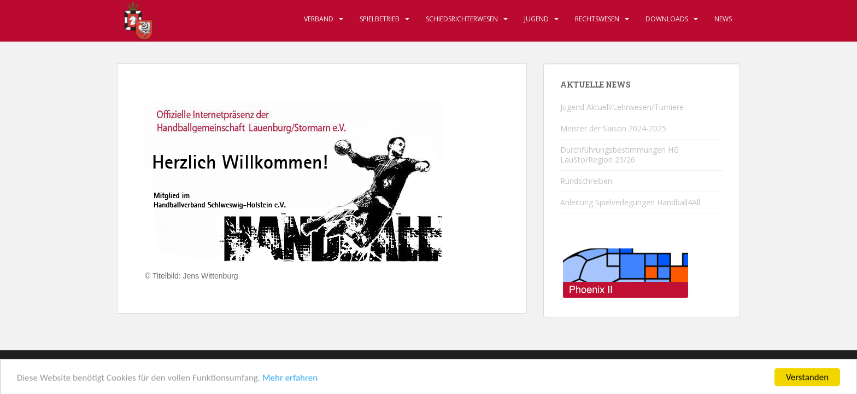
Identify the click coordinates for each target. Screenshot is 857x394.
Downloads (666, 19)
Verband (318, 19)
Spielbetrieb (380, 19)
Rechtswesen (597, 19)
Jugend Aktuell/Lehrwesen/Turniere (622, 107)
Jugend (536, 19)
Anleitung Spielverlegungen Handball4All (630, 202)
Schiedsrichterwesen (462, 19)
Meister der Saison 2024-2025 (613, 128)
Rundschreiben (586, 181)
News (723, 19)
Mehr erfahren (290, 381)
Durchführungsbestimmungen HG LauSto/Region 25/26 (619, 154)
